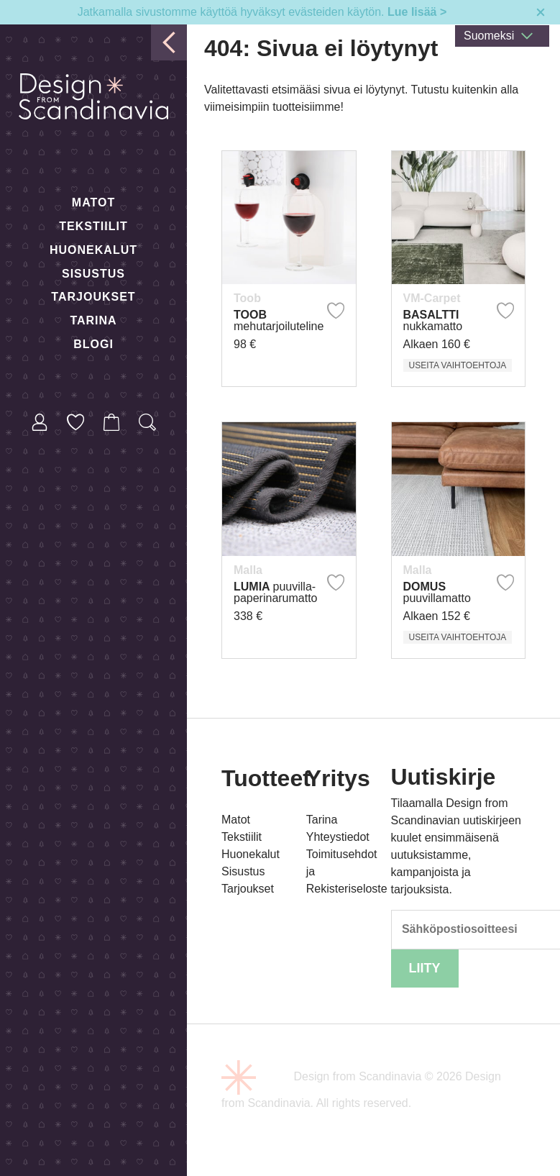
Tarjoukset (93, 297)
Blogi (93, 344)
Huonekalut (93, 250)
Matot (93, 202)
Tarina (93, 320)
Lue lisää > (416, 12)
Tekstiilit (93, 226)
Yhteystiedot (337, 837)
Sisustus (93, 274)
